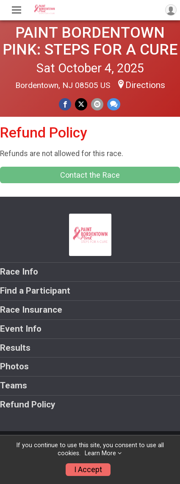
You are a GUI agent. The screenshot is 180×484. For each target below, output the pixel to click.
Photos (14, 366)
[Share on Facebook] (65, 104)
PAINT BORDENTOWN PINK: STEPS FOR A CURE (90, 41)
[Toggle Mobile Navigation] (16, 10)
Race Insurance (31, 310)
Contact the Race (90, 174)
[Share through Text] (113, 104)
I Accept (88, 469)
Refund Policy (27, 404)
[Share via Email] (97, 104)
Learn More (100, 453)
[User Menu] (171, 10)
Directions (145, 85)
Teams (13, 385)
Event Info (21, 329)
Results (15, 348)
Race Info (19, 272)
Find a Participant (35, 291)
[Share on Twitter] (81, 104)
